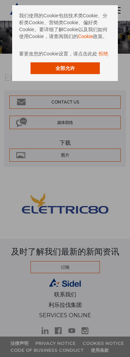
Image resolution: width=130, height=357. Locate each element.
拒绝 (103, 53)
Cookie (85, 36)
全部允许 (65, 68)
